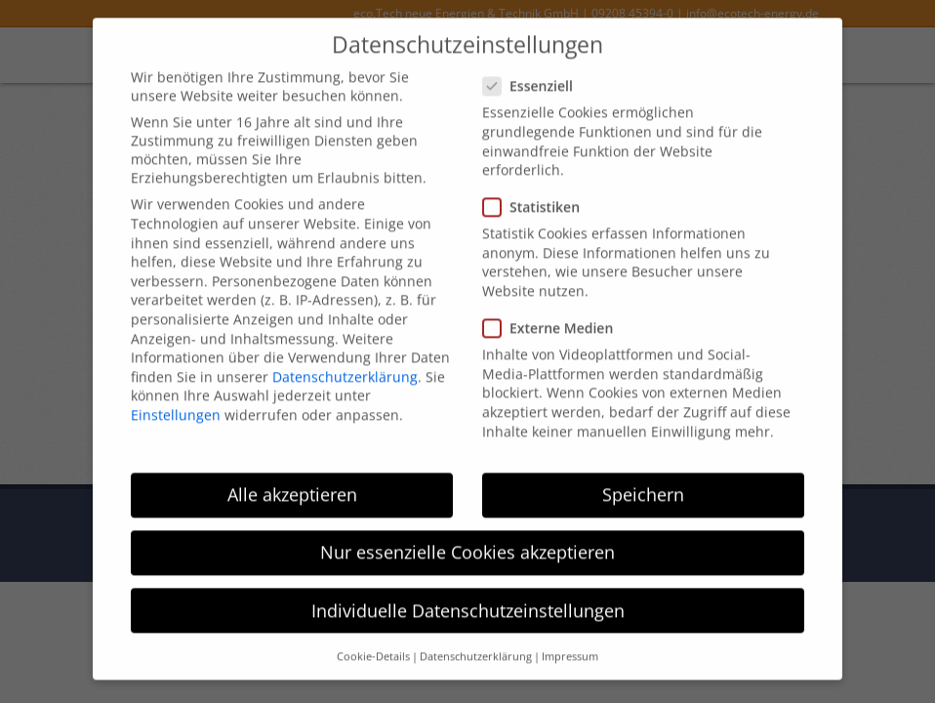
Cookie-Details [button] (373, 639)
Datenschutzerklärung (345, 360)
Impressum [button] (570, 639)
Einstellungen (176, 398)
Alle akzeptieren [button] (292, 478)
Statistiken (537, 191)
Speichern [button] (643, 478)
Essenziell (534, 70)
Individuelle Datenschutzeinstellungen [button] (468, 593)
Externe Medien (554, 312)
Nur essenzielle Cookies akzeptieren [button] (467, 536)
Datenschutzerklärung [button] (476, 639)
